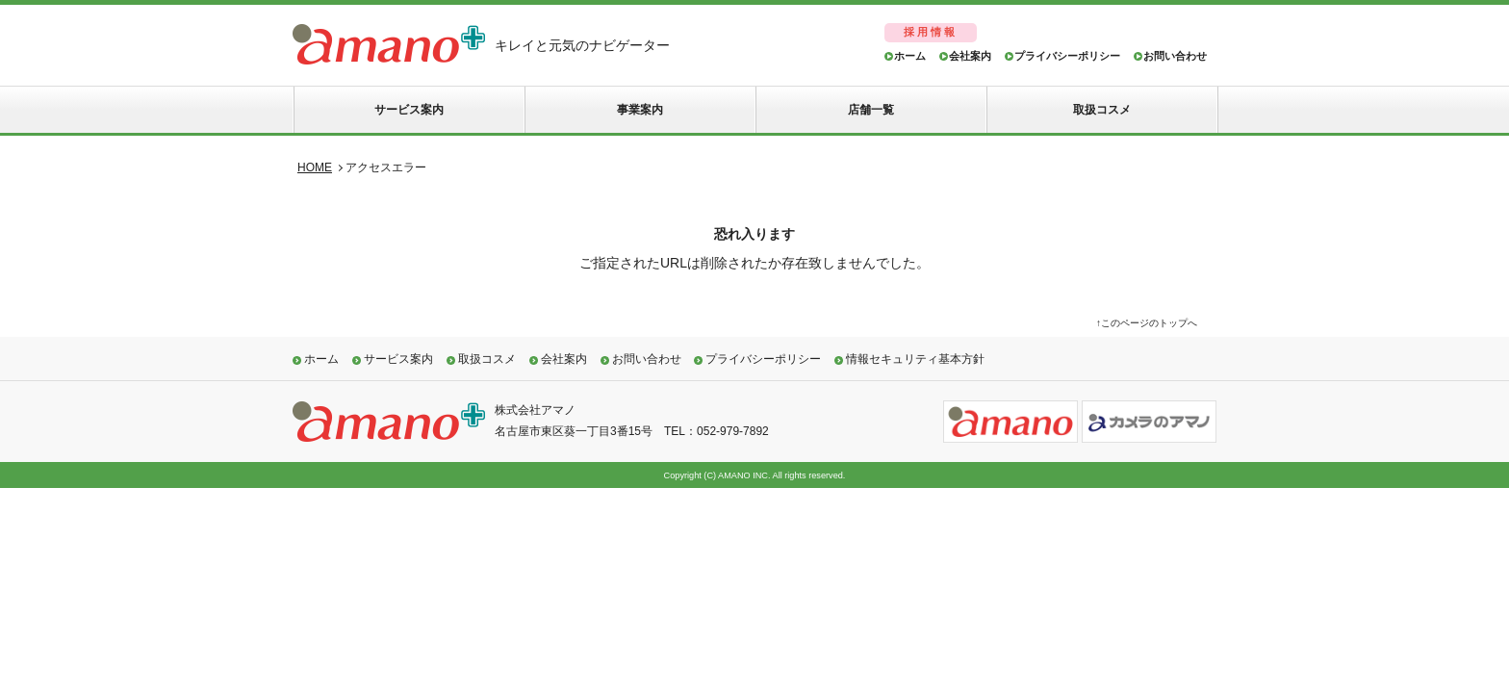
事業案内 (640, 109)
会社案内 (970, 56)
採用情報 (931, 32)
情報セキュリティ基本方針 (915, 359)
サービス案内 (409, 109)
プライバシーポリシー (1067, 56)
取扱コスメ (1102, 109)
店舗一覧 (871, 109)
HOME (314, 167)
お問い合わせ (1175, 56)
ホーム (910, 56)
